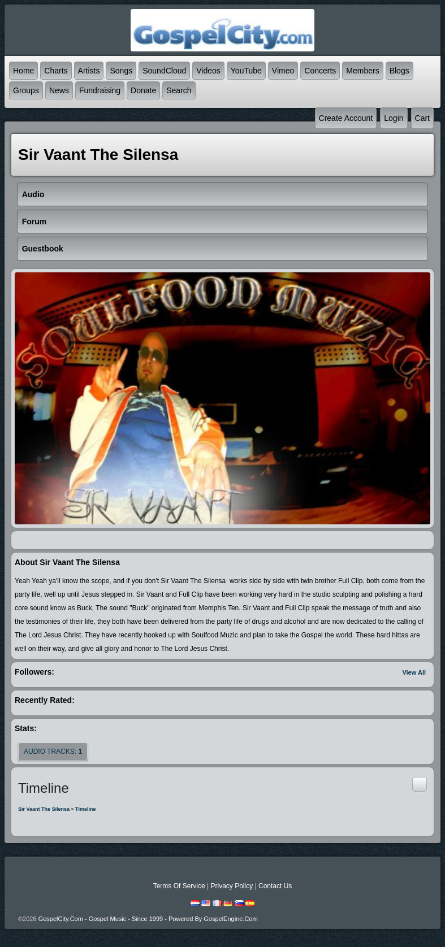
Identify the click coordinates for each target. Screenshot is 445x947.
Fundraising (99, 90)
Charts (55, 70)
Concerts (320, 70)
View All (414, 672)
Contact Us (275, 886)
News (59, 90)
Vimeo (283, 70)
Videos (208, 70)
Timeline (85, 809)
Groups (26, 90)
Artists (89, 70)
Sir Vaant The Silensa (44, 809)
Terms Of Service (179, 886)
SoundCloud (164, 70)
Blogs (399, 70)
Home (23, 70)
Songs (121, 70)
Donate (143, 90)
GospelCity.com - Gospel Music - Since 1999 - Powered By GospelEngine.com (148, 918)
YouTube (246, 70)
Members (362, 70)
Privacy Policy (231, 886)
